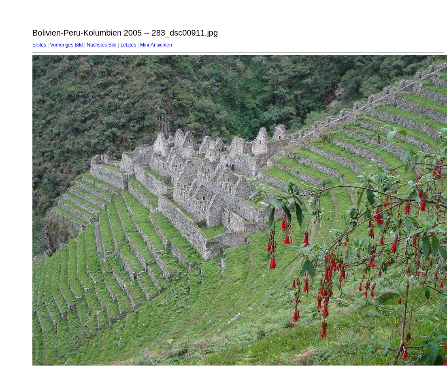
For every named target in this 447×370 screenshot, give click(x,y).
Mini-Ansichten (156, 45)
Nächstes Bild (101, 45)
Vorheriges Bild (66, 45)
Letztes (128, 45)
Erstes (39, 45)
